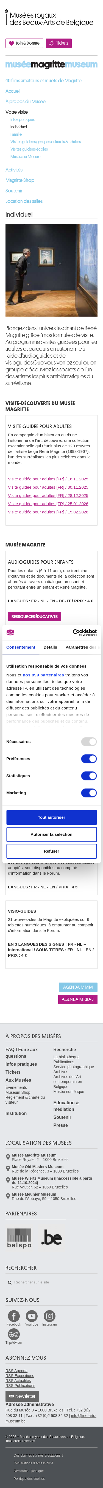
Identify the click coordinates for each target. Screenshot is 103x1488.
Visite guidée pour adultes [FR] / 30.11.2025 (48, 487)
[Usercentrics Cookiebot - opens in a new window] (73, 632)
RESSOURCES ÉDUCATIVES (35, 616)
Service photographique (74, 1067)
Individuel (18, 127)
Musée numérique (69, 1091)
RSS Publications (20, 1385)
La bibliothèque (67, 1057)
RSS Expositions (19, 1375)
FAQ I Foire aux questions (21, 1053)
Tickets (62, 43)
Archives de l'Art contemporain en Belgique (68, 1081)
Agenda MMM (78, 987)
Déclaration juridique (29, 1471)
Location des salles (24, 201)
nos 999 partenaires (43, 675)
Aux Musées (18, 1080)
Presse (61, 1125)
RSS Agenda (16, 1371)
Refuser (51, 851)
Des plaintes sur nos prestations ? (38, 1455)
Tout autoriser (51, 817)
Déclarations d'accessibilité (33, 1463)
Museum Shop (17, 1092)
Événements (16, 1087)
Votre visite (16, 112)
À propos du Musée (25, 101)
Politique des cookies (29, 1479)
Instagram (49, 1324)
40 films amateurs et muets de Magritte (43, 80)
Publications (64, 1062)
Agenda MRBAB (78, 999)
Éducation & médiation (66, 1106)
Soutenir (13, 190)
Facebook (14, 1324)
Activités (14, 169)
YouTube (31, 1324)
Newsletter (25, 1396)
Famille (16, 134)
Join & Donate (28, 43)
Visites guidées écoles (29, 149)
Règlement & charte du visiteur (25, 1100)
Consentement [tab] (20, 647)
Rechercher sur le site (10, 1282)
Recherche (65, 1049)
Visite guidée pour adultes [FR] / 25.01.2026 (48, 503)
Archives (61, 1072)
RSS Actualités (18, 1380)
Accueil (12, 91)
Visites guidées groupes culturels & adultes (45, 142)
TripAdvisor (13, 1343)
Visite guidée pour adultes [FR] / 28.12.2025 (48, 495)
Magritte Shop (19, 180)
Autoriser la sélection (51, 834)
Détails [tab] (50, 647)
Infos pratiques (22, 120)
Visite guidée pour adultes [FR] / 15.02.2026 (48, 512)
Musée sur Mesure (25, 157)
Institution (16, 1113)
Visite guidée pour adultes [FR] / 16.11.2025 (48, 479)
